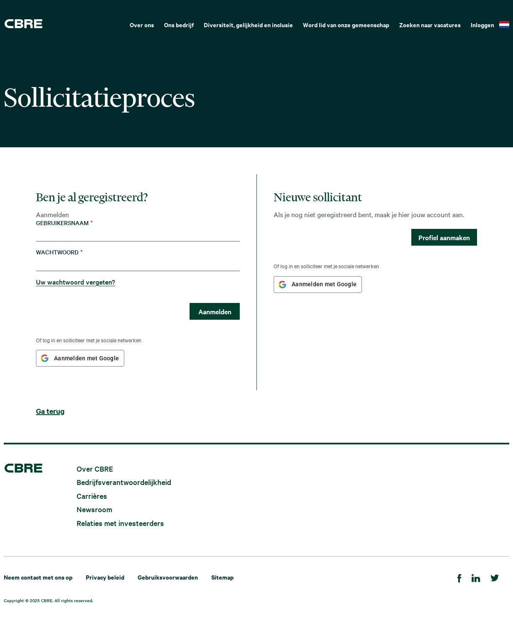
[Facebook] (459, 577)
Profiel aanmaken (444, 237)
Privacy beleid (105, 576)
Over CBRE (95, 468)
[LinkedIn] (476, 577)
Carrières (92, 495)
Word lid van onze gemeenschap (346, 24)
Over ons (142, 24)
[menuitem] (142, 23)
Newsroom (94, 509)
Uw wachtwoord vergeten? (75, 281)
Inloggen (482, 24)
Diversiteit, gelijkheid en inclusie (248, 24)
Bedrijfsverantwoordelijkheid (124, 482)
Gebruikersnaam (64, 223)
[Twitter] (494, 577)
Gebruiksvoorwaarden (168, 576)
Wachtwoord (59, 252)
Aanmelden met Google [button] (86, 358)
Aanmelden (214, 311)
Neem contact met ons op (38, 576)
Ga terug (50, 411)
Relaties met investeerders (120, 523)
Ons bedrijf (179, 24)
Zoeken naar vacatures (430, 24)
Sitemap (222, 576)
